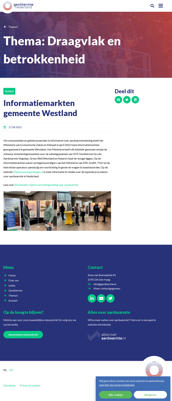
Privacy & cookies (30, 385)
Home (12, 275)
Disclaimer (9, 385)
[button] (152, 6)
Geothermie (16, 290)
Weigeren (150, 394)
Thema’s (14, 295)
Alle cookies (116, 394)
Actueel (13, 300)
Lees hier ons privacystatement (117, 384)
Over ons (14, 280)
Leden (12, 285)
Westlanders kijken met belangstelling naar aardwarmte (46, 184)
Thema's (13, 26)
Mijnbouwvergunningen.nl (28, 171)
